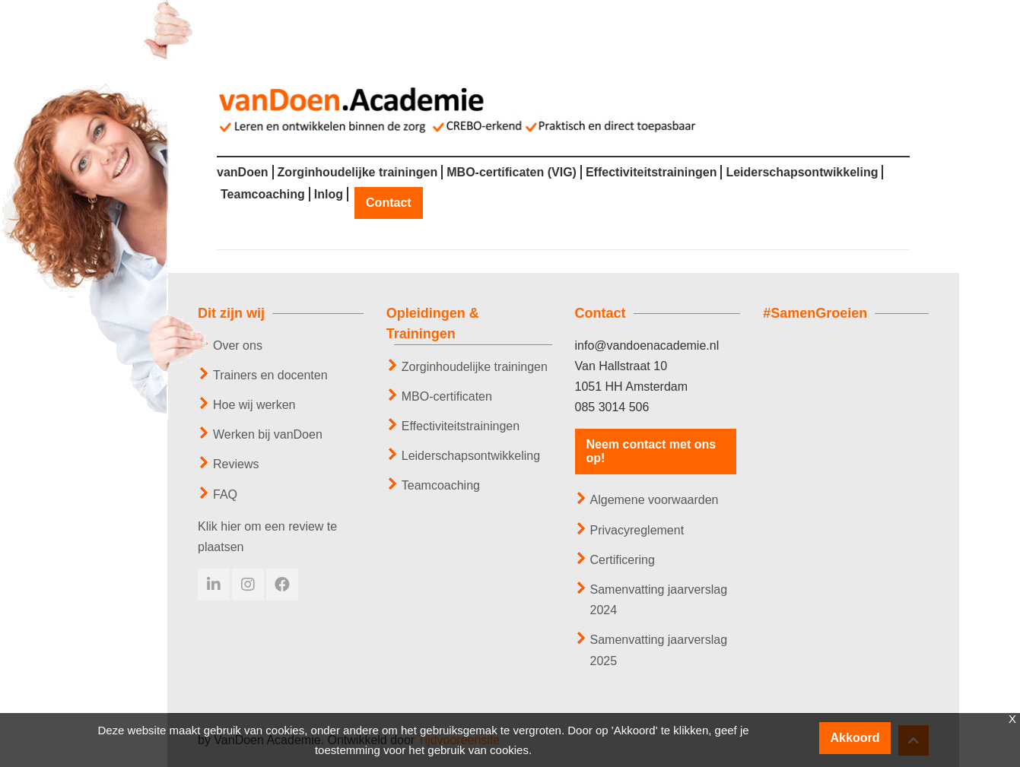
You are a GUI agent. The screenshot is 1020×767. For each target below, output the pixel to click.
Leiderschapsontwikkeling (802, 172)
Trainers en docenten (270, 375)
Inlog (328, 195)
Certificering (622, 559)
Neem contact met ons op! (651, 451)
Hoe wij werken (254, 404)
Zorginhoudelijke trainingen (358, 172)
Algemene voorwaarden (654, 499)
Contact (388, 203)
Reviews (236, 464)
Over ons (237, 345)
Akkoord (855, 737)
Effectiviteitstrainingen (651, 172)
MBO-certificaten (447, 396)
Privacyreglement (637, 530)
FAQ (225, 494)
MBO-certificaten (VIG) (511, 172)
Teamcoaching (263, 195)
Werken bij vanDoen (268, 434)
